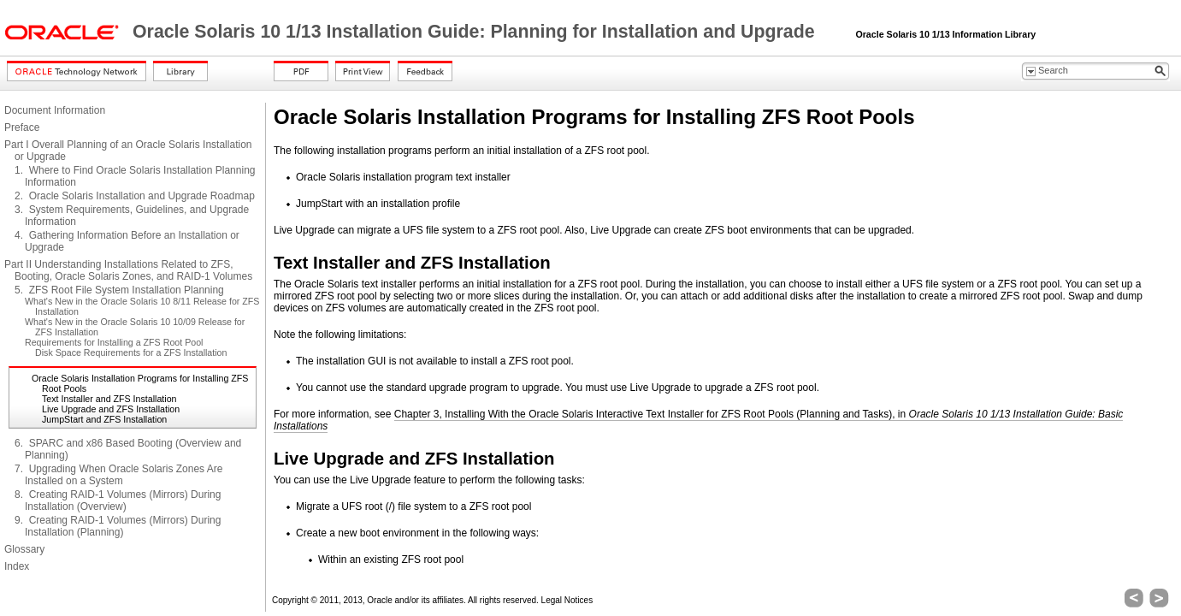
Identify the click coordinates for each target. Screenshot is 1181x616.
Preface (21, 127)
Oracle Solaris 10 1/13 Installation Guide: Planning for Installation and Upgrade (476, 31)
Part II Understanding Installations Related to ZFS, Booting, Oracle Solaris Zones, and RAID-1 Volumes (128, 270)
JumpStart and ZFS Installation (104, 419)
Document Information (54, 110)
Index (16, 566)
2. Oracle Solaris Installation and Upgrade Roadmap (135, 196)
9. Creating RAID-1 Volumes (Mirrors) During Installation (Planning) (118, 526)
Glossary (24, 549)
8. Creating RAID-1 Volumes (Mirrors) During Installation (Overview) (118, 500)
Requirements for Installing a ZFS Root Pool (114, 342)
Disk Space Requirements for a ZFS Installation (131, 352)
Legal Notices (567, 600)
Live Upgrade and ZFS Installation (111, 409)
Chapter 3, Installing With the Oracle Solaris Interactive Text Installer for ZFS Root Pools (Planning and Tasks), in (698, 420)
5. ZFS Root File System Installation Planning (119, 290)
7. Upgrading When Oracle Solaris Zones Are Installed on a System (118, 475)
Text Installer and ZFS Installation (109, 399)
